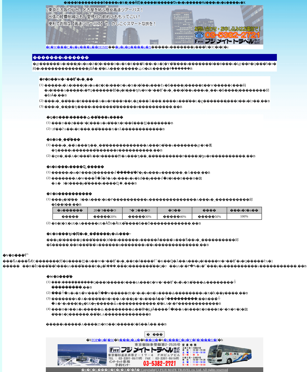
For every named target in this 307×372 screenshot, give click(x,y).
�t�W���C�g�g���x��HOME (77, 47)
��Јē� (151, 340)
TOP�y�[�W (102, 340)
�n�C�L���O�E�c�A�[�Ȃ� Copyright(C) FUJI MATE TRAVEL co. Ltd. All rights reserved (154, 370)
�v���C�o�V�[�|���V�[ (190, 340)
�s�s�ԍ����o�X (133, 47)
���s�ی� (129, 340)
